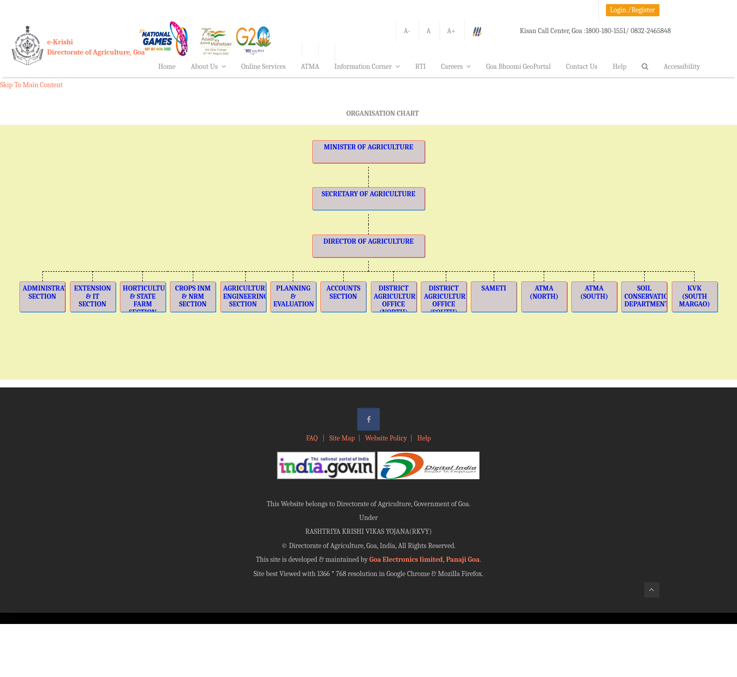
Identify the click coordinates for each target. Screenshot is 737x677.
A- (406, 31)
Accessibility (682, 66)
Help (619, 66)
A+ (451, 31)
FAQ (312, 438)
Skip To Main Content (31, 85)
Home (166, 66)
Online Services (263, 66)
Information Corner (367, 66)
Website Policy (386, 438)
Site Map (342, 438)
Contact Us (582, 66)
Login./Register (632, 10)
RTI (420, 66)
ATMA (310, 66)
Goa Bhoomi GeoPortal (518, 66)
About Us (208, 66)
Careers (456, 66)
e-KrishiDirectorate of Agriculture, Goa (96, 47)
